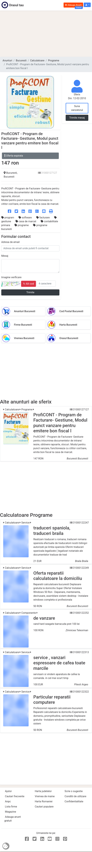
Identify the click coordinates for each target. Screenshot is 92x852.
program (8, 217)
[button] (87, 5)
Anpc (8, 801)
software (25, 217)
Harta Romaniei (44, 801)
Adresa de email (10, 242)
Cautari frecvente (14, 796)
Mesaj (4, 255)
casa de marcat (26, 221)
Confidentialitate (74, 801)
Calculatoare (37, 60)
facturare (43, 217)
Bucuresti (21, 60)
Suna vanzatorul (77, 108)
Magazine (10, 811)
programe (22, 225)
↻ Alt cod (28, 283)
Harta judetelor (43, 791)
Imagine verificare (11, 277)
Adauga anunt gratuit (12, 818)
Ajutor (8, 791)
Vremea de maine (45, 796)
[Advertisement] (46, 33)
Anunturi (7, 60)
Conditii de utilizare (75, 796)
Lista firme (11, 806)
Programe (53, 60)
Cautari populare (44, 806)
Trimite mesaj (77, 117)
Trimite (30, 292)
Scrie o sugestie (74, 791)
